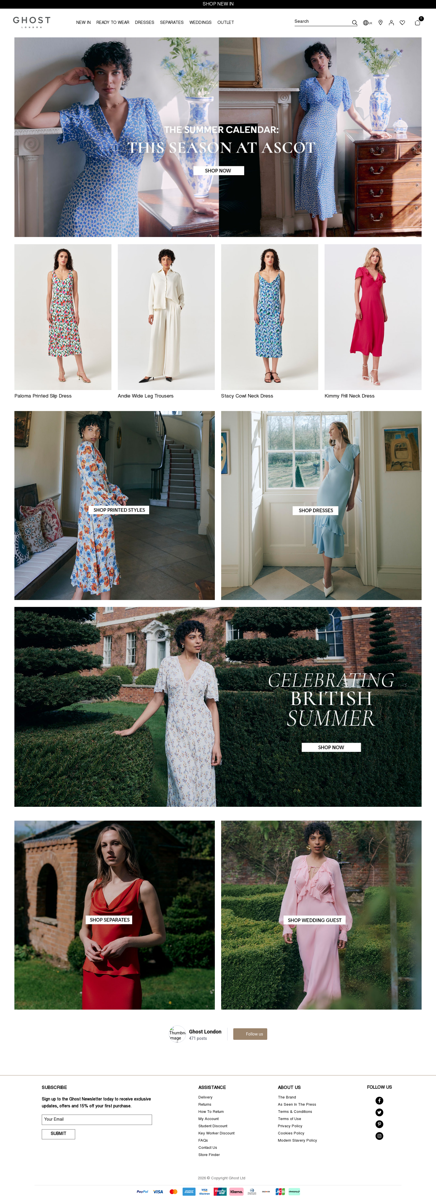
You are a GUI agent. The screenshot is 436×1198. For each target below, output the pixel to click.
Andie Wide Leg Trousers (146, 396)
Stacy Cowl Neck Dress (247, 396)
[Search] (326, 22)
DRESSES (144, 23)
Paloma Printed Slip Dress (43, 396)
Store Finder (209, 1155)
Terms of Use (289, 1119)
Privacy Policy (290, 1126)
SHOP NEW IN (218, 4)
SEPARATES (172, 23)
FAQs (203, 1141)
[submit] (354, 22)
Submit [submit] (58, 1134)
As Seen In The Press (297, 1105)
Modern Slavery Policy (297, 1141)
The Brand (287, 1098)
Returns (204, 1105)
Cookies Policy (291, 1134)
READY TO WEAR (112, 23)
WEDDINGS (200, 23)
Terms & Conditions (295, 1112)
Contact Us (207, 1148)
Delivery (205, 1098)
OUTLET (225, 23)
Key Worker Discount (216, 1134)
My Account (208, 1119)
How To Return (211, 1112)
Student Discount (212, 1126)
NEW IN (83, 23)
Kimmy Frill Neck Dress (350, 396)
